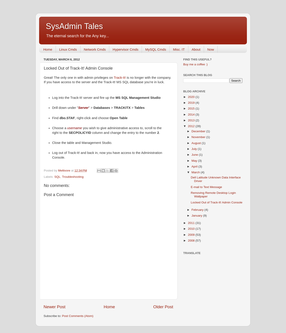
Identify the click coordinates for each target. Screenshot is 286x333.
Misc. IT (179, 49)
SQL (57, 176)
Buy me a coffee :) (195, 64)
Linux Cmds (68, 49)
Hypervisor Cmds (125, 49)
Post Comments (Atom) (77, 316)
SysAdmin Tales (74, 26)
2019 (192, 102)
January (197, 215)
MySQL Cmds (155, 49)
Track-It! (120, 77)
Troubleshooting (73, 176)
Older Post (163, 306)
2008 (192, 240)
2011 (192, 223)
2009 (192, 234)
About (196, 49)
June (195, 154)
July (194, 149)
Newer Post (54, 306)
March (196, 172)
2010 (192, 228)
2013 (192, 120)
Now (210, 49)
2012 (192, 126)
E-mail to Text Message (206, 187)
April (194, 166)
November (198, 137)
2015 (192, 108)
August (196, 143)
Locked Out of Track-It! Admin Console (216, 202)
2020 (192, 97)
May (194, 160)
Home (47, 49)
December (198, 131)
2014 (192, 114)
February (197, 209)
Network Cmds (95, 49)
